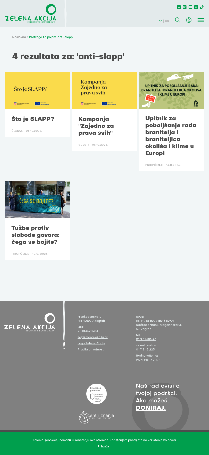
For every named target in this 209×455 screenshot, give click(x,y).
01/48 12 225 (145, 349)
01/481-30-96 (146, 339)
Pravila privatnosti (91, 349)
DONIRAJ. (151, 408)
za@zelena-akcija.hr (93, 337)
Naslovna (19, 37)
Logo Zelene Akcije (91, 343)
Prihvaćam (104, 446)
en (167, 21)
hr (160, 21)
